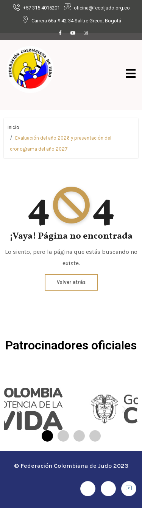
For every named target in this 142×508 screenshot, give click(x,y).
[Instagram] (86, 33)
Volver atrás (71, 282)
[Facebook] (60, 33)
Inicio (13, 127)
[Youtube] (73, 33)
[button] (18, 409)
